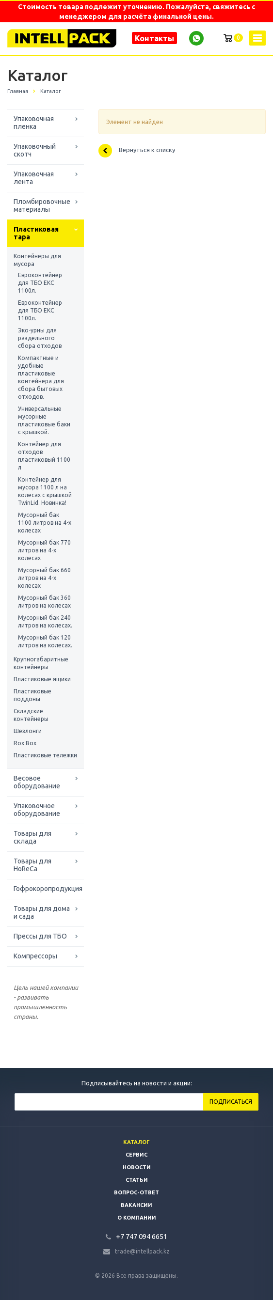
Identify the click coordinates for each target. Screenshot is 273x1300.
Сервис (136, 1155)
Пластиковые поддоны (32, 695)
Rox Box (25, 743)
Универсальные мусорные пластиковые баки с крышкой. (44, 420)
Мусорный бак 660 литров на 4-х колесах (44, 578)
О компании (136, 1218)
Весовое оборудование (37, 782)
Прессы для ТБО (40, 936)
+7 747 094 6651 (141, 1236)
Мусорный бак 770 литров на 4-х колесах (44, 550)
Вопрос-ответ (136, 1192)
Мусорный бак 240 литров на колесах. (45, 621)
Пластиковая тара (36, 233)
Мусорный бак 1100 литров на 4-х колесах (44, 522)
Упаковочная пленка (34, 122)
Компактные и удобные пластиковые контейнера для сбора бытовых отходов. (41, 377)
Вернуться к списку (136, 150)
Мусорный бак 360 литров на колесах (44, 602)
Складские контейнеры (31, 715)
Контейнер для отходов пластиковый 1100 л (44, 455)
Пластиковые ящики (42, 679)
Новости (137, 1167)
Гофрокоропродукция (48, 889)
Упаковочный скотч (35, 150)
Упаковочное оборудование (37, 809)
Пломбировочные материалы (42, 205)
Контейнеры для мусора (37, 260)
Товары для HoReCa (32, 865)
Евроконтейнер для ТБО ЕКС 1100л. (40, 283)
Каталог (136, 1142)
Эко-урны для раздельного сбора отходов (40, 338)
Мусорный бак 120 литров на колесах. (45, 641)
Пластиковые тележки (45, 755)
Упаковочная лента (34, 178)
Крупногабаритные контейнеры (41, 663)
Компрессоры (35, 956)
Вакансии (136, 1205)
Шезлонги (28, 731)
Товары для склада (32, 837)
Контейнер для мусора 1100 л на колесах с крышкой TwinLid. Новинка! (45, 491)
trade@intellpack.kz (142, 1251)
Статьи (137, 1180)
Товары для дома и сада (42, 912)
